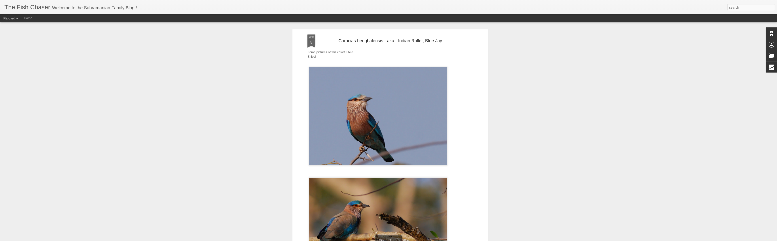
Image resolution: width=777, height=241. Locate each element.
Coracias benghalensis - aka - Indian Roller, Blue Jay (390, 36)
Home (28, 18)
